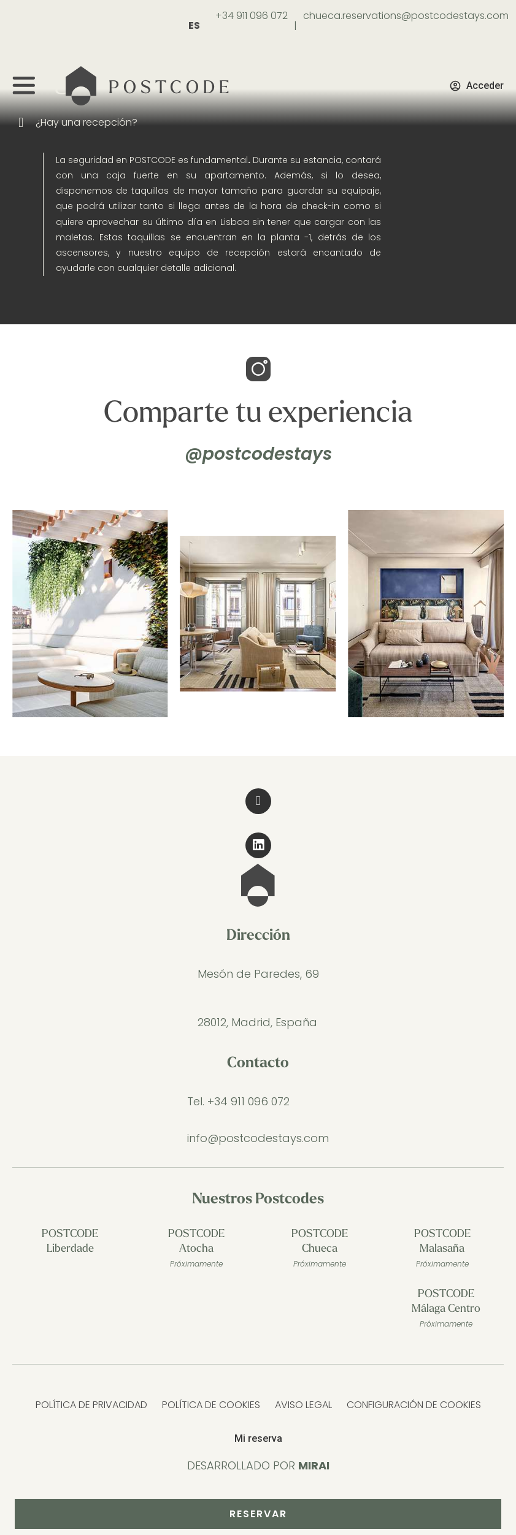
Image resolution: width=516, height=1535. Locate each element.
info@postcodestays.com (258, 1138)
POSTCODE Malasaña (442, 1249)
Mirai (313, 1465)
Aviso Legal (303, 1405)
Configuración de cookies (414, 1405)
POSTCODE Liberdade (70, 1241)
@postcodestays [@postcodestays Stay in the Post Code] (258, 454)
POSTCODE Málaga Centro (446, 1310)
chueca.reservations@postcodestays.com (406, 16)
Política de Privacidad (91, 1405)
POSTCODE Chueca (319, 1249)
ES (194, 25)
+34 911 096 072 (251, 16)
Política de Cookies (211, 1405)
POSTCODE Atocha (196, 1249)
